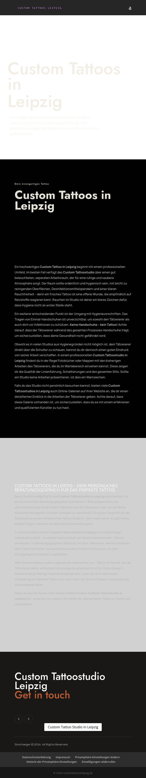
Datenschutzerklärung (36, 757)
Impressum (63, 757)
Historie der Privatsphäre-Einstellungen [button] (51, 762)
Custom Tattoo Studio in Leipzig (73, 727)
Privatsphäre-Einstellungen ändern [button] (97, 757)
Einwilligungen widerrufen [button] (98, 762)
